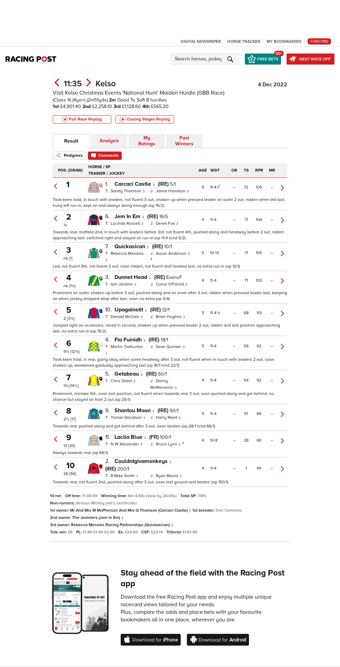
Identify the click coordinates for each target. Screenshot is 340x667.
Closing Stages (145, 119)
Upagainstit (130, 309)
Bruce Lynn (169, 444)
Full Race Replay (82, 119)
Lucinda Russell (127, 223)
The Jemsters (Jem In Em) (98, 517)
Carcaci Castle (134, 184)
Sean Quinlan (170, 346)
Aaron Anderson (173, 253)
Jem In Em (129, 216)
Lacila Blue (130, 437)
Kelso (106, 84)
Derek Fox (167, 223)
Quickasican (131, 246)
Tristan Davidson (128, 417)
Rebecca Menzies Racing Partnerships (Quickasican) (122, 525)
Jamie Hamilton (172, 191)
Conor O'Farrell (172, 284)
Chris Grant (123, 381)
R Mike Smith (125, 475)
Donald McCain (127, 316)
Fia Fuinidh (130, 339)
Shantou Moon (134, 410)
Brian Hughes (171, 316)
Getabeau (128, 373)
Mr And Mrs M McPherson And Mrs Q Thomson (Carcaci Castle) (130, 510)
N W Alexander (127, 444)
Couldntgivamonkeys (143, 461)
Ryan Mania (169, 475)
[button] (206, 59)
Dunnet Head (132, 277)
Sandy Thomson (128, 191)
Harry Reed (168, 417)
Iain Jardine (124, 284)
